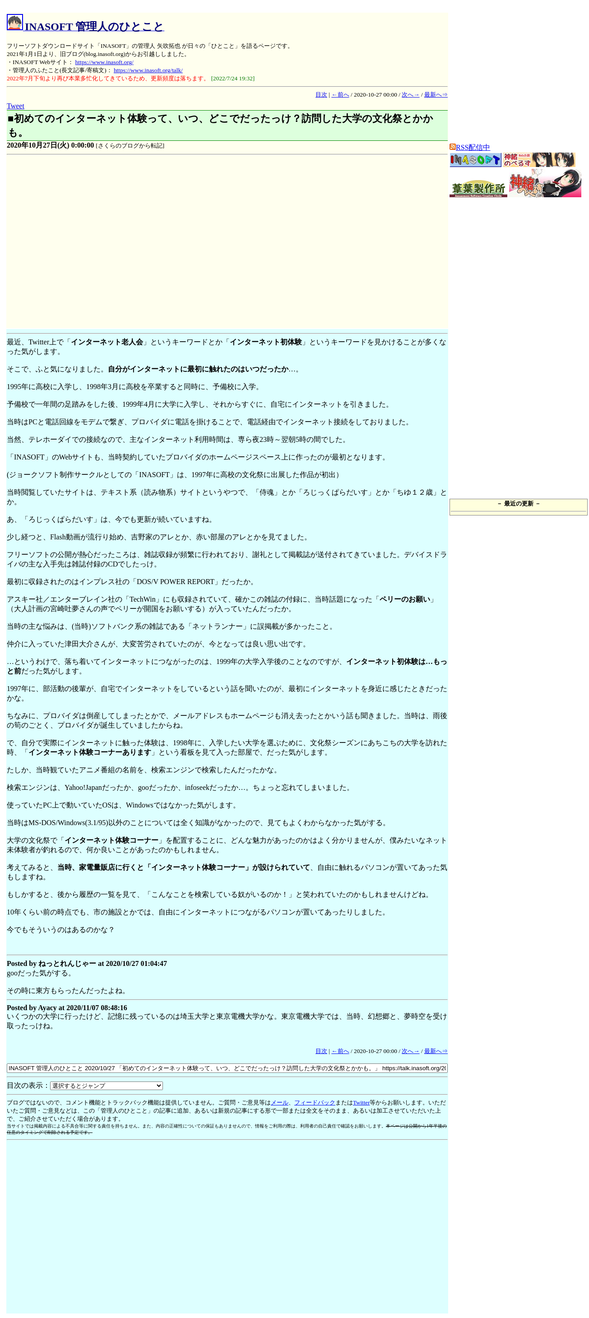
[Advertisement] (84, 243)
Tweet (15, 106)
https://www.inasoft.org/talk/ (148, 70)
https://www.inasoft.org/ (104, 62)
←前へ (340, 94)
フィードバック (314, 1102)
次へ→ (410, 94)
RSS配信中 (470, 147)
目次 (321, 94)
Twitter (361, 1102)
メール (279, 1102)
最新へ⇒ (436, 94)
